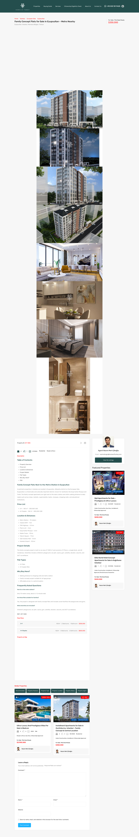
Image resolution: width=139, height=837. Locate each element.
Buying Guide (48, 6)
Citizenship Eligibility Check (72, 6)
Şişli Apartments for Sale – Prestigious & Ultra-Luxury (105, 499)
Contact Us (97, 6)
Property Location (57, 691)
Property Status (70, 691)
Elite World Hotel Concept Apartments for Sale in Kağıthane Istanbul (107, 560)
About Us (88, 6)
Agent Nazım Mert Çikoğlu (108, 450)
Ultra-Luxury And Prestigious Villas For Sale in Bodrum (32, 727)
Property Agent (82, 691)
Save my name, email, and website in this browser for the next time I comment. (44, 819)
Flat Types (23, 475)
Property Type (45, 691)
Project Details (24, 472)
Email (55, 800)
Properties (37, 6)
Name (20, 800)
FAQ (21, 480)
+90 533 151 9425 (113, 6)
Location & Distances (26, 470)
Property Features (33, 691)
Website (20, 810)
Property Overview (25, 464)
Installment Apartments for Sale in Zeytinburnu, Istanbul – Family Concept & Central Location (70, 728)
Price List (23, 467)
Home (16, 18)
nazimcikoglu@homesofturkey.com (110, 454)
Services (58, 6)
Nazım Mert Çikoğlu (27, 749)
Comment (21, 770)
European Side (31, 18)
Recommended (20, 691)
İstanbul (22, 18)
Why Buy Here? (24, 477)
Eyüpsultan (41, 18)
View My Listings (108, 460)
